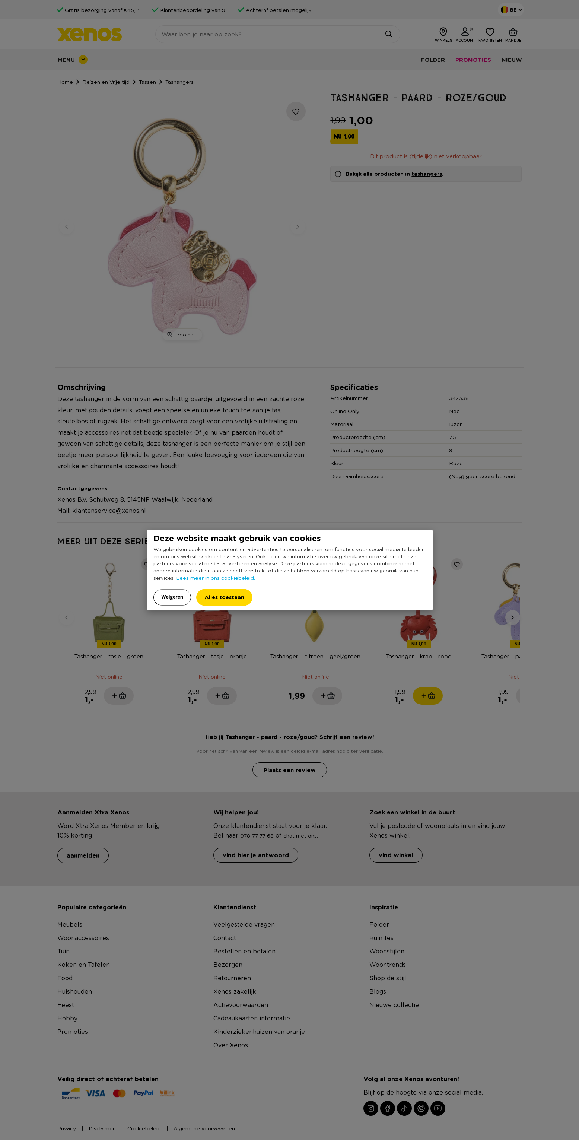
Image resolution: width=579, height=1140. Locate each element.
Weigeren (172, 597)
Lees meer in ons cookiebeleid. (215, 577)
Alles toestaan (224, 596)
